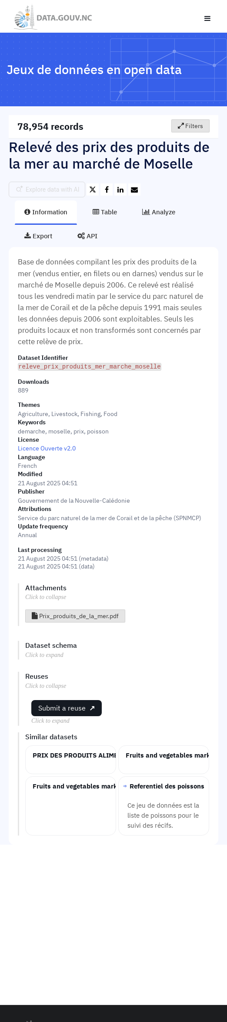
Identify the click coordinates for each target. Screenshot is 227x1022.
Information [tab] (45, 211)
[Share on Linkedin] (120, 189)
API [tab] (87, 235)
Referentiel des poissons (167, 785)
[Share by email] (134, 189)
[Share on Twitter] (93, 189)
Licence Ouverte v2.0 (47, 448)
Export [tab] (38, 235)
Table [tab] (105, 211)
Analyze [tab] (158, 211)
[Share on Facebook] (106, 189)
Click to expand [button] (44, 654)
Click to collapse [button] (45, 596)
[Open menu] (207, 16)
